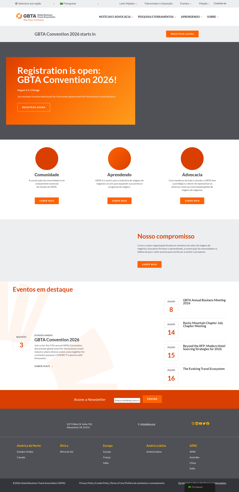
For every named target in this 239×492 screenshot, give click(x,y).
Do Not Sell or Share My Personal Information (202, 481)
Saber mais (46, 201)
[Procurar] (224, 17)
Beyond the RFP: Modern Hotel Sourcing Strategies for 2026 (204, 347)
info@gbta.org (147, 423)
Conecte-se (220, 3)
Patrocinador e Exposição (159, 3)
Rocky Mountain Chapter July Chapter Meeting (203, 324)
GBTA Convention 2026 (56, 339)
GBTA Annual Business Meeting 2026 (204, 301)
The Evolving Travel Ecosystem (204, 369)
